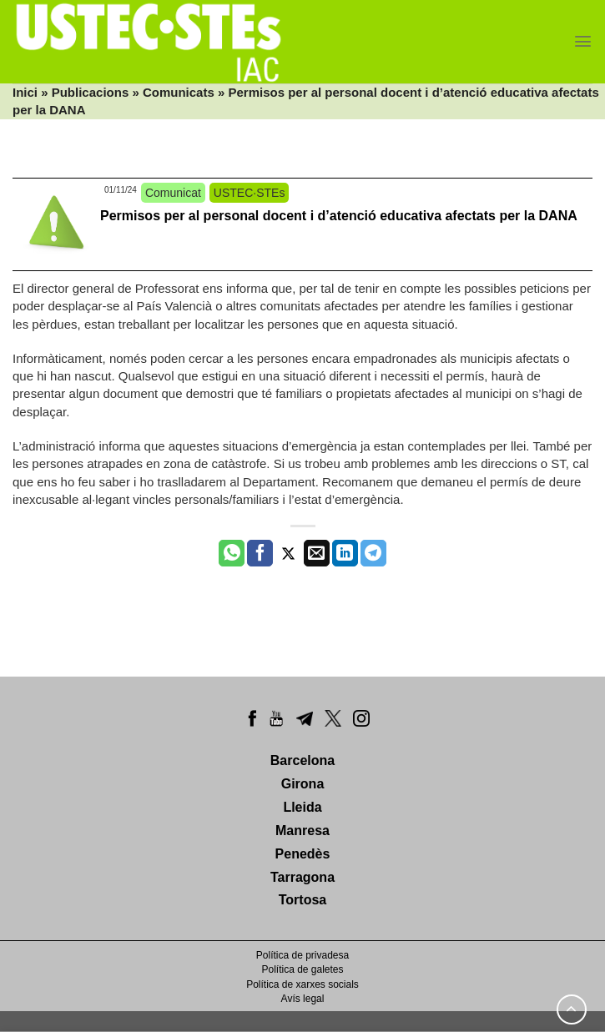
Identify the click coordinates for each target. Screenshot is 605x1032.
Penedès (302, 854)
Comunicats (178, 92)
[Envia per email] (317, 553)
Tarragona (302, 877)
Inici (25, 92)
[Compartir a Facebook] (260, 553)
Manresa (302, 830)
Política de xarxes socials (302, 984)
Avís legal (303, 998)
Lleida (302, 807)
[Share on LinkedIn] (345, 553)
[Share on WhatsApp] (232, 553)
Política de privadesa (302, 955)
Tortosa (302, 900)
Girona (303, 784)
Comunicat (173, 192)
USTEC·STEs (249, 192)
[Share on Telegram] (373, 553)
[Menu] (582, 41)
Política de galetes (302, 969)
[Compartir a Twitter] (288, 553)
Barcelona (302, 760)
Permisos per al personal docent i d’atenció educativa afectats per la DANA (338, 216)
